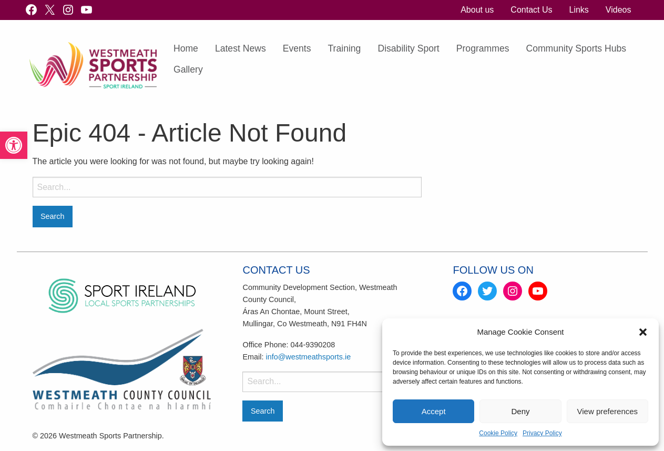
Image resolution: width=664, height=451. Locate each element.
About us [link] (477, 9)
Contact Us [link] (531, 9)
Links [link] (578, 9)
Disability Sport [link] (408, 48)
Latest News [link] (240, 48)
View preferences (607, 411)
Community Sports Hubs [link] (576, 48)
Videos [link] (618, 9)
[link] (13, 145)
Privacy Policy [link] (542, 433)
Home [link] (185, 48)
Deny (520, 411)
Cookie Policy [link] (498, 433)
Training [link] (344, 48)
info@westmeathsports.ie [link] (308, 357)
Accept (434, 411)
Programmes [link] (482, 48)
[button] (643, 332)
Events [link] (297, 48)
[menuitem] (477, 10)
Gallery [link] (188, 69)
